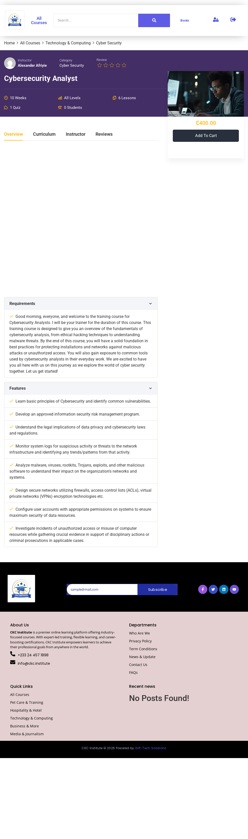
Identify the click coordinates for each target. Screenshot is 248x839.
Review (102, 60)
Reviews (104, 134)
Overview (13, 134)
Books (184, 20)
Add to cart (206, 135)
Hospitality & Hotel (26, 710)
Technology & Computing (31, 718)
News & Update (142, 656)
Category (65, 60)
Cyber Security (71, 65)
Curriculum (44, 134)
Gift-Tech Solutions (150, 748)
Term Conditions (143, 648)
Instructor (25, 60)
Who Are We (139, 633)
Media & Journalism (27, 733)
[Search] (96, 20)
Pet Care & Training (26, 702)
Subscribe (157, 589)
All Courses (39, 20)
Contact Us (138, 664)
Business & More (24, 726)
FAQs (133, 672)
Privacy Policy (140, 641)
